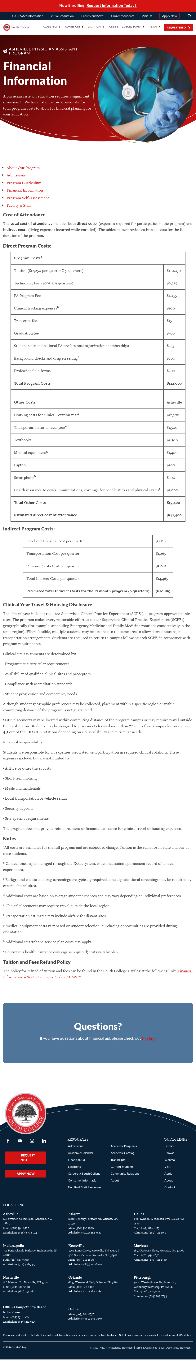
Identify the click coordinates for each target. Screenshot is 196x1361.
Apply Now (169, 16)
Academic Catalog (122, 1154)
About (115, 1182)
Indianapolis (13, 1247)
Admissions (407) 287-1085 (84, 1293)
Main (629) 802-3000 (16, 1288)
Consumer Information (83, 1182)
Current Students (122, 16)
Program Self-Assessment (28, 199)
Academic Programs (124, 1147)
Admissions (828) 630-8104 (20, 1234)
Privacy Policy (97, 1349)
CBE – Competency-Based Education (25, 1311)
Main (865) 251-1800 (81, 1261)
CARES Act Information (27, 16)
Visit (167, 1168)
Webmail (170, 1161)
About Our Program (23, 169)
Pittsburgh (142, 1278)
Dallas (139, 1215)
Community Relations (125, 1175)
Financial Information (25, 191)
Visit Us (147, 16)
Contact (169, 1188)
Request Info (176, 27)
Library (169, 1147)
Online (114, 26)
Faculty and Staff (92, 16)
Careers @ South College (84, 1175)
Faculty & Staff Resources (84, 1188)
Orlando (75, 1278)
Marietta (141, 1247)
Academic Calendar (80, 1154)
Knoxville (76, 1247)
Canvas (169, 1154)
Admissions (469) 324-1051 (150, 1234)
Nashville (11, 1278)
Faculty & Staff (19, 207)
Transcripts (118, 1161)
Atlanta (74, 1215)
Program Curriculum (24, 184)
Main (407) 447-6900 (81, 1288)
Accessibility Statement (120, 1349)
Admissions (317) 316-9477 (19, 1266)
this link (148, 1039)
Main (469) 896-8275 (146, 1229)
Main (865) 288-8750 (81, 1315)
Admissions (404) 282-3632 (84, 1234)
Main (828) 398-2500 (16, 1229)
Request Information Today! (112, 5)
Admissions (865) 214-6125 (19, 1323)
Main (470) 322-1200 (81, 1229)
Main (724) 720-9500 (147, 1293)
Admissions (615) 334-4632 (19, 1293)
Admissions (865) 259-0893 (85, 1320)
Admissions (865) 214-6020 (85, 1266)
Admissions (16, 176)
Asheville (11, 1215)
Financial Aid (76, 1161)
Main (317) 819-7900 (16, 1261)
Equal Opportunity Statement (175, 1349)
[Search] (189, 16)
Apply (168, 1175)
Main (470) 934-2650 (146, 1257)
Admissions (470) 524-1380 (150, 1261)
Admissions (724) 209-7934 (150, 1297)
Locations (74, 1168)
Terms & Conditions (146, 1349)
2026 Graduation (62, 16)
